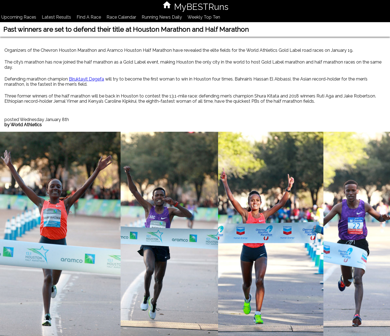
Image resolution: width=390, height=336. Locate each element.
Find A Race (89, 17)
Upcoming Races (18, 17)
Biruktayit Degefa (86, 79)
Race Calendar (121, 17)
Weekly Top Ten (203, 17)
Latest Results (56, 17)
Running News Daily (162, 17)
